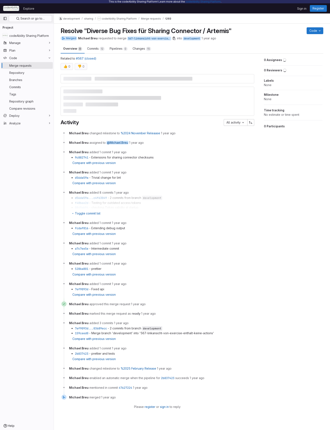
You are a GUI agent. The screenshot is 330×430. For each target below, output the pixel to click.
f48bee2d (81, 203)
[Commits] (27, 87)
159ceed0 (81, 333)
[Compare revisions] (27, 108)
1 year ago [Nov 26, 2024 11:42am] (209, 38)
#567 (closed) (86, 58)
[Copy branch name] (174, 38)
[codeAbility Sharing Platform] (27, 35)
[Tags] (27, 94)
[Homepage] (11, 8)
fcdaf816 (81, 228)
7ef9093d (81, 289)
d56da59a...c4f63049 (91, 198)
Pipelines (119, 49)
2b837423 (81, 353)
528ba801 (81, 269)
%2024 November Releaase (140, 133)
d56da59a (81, 178)
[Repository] (27, 72)
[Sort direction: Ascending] (251, 122)
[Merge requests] (27, 65)
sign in (164, 407)
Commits (96, 49)
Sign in (301, 8)
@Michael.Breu (117, 142)
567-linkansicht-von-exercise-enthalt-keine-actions (149, 38)
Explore (28, 8)
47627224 (125, 388)
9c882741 (81, 157)
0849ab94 (81, 207)
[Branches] (27, 79)
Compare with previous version (94, 163)
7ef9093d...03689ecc (91, 328)
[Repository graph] (27, 101)
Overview (72, 49)
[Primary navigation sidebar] (5, 18)
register (150, 407)
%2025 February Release (138, 368)
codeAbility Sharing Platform (203, 1)
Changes (142, 49)
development (192, 38)
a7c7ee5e (81, 248)
